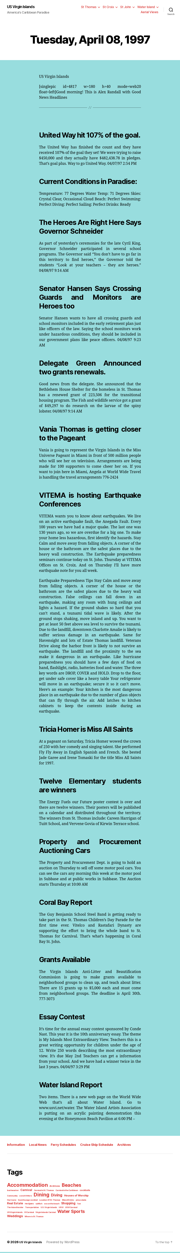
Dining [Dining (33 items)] (27, 1200)
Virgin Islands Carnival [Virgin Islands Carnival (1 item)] (80, 1212)
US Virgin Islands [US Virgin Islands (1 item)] (51, 1212)
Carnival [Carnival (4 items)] (12, 1195)
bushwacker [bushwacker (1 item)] (85, 1192)
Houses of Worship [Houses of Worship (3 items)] (61, 1200)
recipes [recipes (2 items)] (11, 1208)
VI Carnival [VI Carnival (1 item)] (64, 1212)
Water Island (146, 7)
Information (16, 1150)
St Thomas (91, 7)
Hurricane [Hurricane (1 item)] (78, 1201)
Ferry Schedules (67, 1150)
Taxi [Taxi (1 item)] (57, 1209)
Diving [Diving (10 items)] (42, 1200)
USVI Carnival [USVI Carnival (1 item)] (36, 1212)
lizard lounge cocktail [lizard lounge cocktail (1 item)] (16, 1205)
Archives (133, 1150)
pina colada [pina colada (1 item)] (66, 1205)
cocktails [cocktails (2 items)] (68, 1195)
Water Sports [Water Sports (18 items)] (20, 1216)
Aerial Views (150, 12)
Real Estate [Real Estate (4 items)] (80, 1204)
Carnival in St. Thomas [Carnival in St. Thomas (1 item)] (29, 1196)
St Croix (110, 7)
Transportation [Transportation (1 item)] (84, 1209)
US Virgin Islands (23, 7)
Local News (40, 1150)
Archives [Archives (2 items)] (53, 1191)
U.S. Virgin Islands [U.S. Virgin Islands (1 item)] (14, 1212)
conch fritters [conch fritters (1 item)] (12, 1201)
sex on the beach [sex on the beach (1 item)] (31, 1209)
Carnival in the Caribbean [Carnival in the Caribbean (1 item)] (51, 1196)
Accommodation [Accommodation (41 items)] (27, 1190)
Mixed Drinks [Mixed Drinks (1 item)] (54, 1205)
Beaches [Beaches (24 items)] (69, 1190)
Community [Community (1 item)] (80, 1196)
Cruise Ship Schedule (103, 1150)
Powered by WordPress (63, 1243)
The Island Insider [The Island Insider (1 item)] (68, 1209)
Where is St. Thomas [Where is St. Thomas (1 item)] (60, 1217)
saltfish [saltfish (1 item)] (20, 1209)
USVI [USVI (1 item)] (26, 1212)
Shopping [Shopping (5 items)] (47, 1208)
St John (127, 7)
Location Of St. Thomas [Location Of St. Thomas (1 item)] (37, 1205)
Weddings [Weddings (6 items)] (42, 1217)
